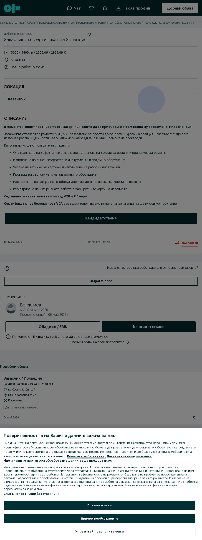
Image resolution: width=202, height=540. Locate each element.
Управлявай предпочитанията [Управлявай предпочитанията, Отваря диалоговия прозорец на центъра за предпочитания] (99, 531)
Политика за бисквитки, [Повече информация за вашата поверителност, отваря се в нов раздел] (86, 456)
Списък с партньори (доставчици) (31, 493)
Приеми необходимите (99, 518)
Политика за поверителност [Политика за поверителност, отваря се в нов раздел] (129, 456)
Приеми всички (99, 505)
